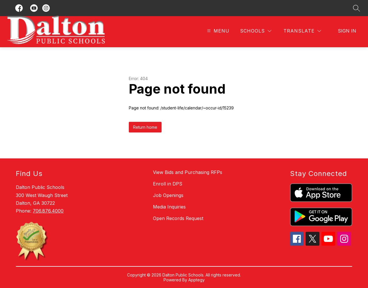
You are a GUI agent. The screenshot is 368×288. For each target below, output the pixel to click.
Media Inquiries (169, 207)
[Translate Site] (302, 31)
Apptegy (196, 279)
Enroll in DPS (167, 184)
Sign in (347, 31)
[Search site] (356, 8)
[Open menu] (217, 31)
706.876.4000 (48, 211)
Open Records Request (178, 218)
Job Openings (168, 195)
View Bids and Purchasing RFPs (187, 172)
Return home (145, 127)
